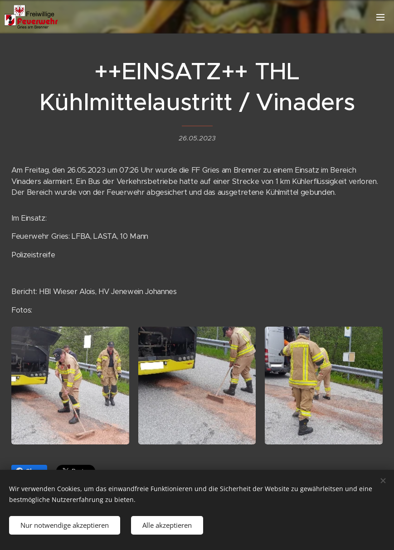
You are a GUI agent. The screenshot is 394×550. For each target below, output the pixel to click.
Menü (380, 17)
